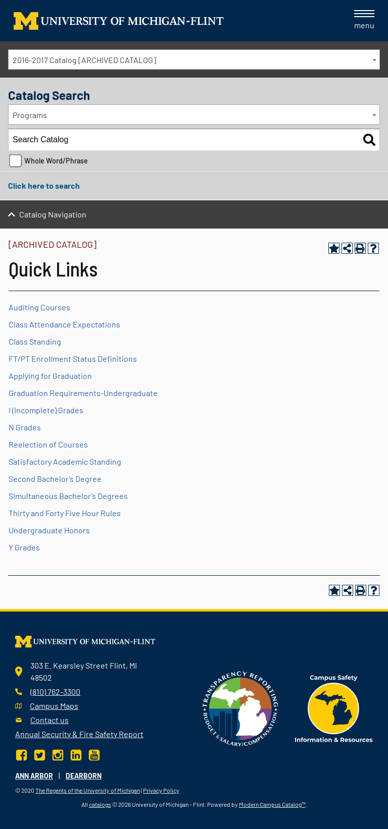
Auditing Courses (39, 307)
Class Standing (35, 341)
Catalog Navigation (52, 214)
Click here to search (44, 185)
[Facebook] (22, 754)
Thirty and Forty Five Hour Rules (65, 513)
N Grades (25, 427)
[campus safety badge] (334, 707)
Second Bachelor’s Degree (55, 478)
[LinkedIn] (76, 754)
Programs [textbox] (30, 115)
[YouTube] (94, 754)
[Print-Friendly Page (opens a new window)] (360, 248)
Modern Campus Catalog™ (272, 804)
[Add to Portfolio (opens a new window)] (334, 248)
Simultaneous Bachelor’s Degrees (68, 496)
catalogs (100, 804)
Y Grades (24, 547)
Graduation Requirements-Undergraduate (83, 393)
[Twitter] (39, 754)
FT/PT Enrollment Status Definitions (73, 358)
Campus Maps (54, 705)
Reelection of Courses (48, 444)
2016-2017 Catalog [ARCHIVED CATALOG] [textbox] (84, 60)
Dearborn (84, 775)
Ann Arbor (34, 775)
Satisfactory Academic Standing (65, 461)
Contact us (49, 720)
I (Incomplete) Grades (46, 410)
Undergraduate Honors (49, 530)
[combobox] (194, 59)
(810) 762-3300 (55, 691)
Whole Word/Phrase (56, 160)
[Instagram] (58, 754)
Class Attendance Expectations (64, 324)
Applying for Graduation (50, 375)
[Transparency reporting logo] (240, 707)
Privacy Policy (161, 790)
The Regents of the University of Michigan (87, 790)
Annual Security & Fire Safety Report (79, 734)
